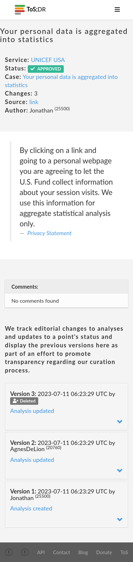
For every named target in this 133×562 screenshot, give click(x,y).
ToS (124, 552)
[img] (9, 552)
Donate (104, 552)
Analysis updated (32, 410)
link (34, 101)
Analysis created (31, 508)
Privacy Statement (49, 232)
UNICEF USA (48, 59)
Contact (61, 552)
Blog (83, 552)
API (41, 552)
